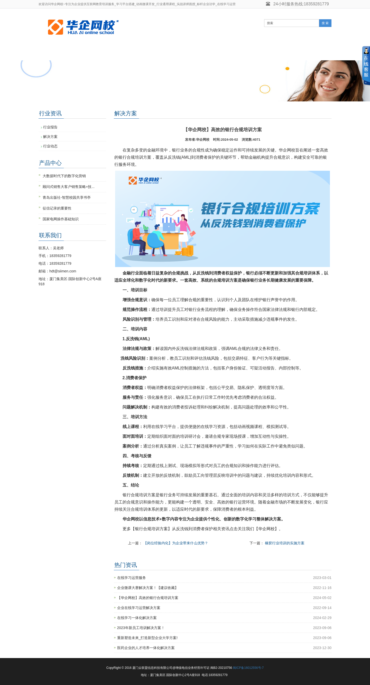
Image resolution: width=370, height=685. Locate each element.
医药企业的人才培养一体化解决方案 (146, 648)
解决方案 (50, 137)
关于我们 (277, 52)
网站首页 (54, 52)
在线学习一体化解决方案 (137, 618)
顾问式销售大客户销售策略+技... (69, 187)
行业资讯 (150, 52)
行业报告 (50, 127)
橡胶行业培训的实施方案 (284, 543)
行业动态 (50, 146)
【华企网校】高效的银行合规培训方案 (147, 598)
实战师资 (86, 52)
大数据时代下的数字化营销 (64, 176)
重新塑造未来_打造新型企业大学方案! (147, 638)
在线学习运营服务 (131, 578)
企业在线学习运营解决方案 (138, 608)
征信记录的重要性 (57, 208)
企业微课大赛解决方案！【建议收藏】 (147, 588)
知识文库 (182, 52)
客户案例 (214, 52)
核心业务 (118, 52)
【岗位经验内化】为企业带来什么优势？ (175, 543)
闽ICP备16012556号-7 (248, 668)
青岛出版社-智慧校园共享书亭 (67, 197)
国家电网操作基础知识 (61, 219)
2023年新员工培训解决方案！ (141, 628)
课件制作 (245, 52)
